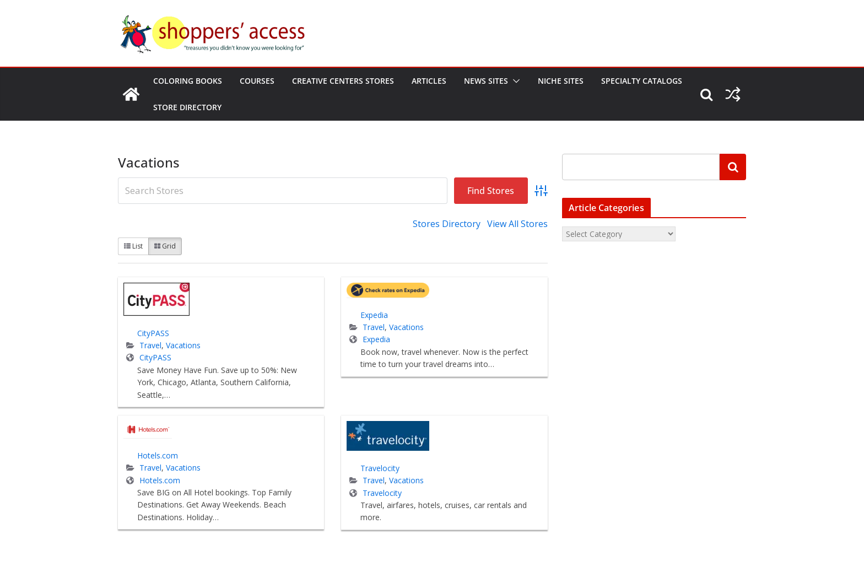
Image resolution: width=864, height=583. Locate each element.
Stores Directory (446, 224)
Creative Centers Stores (343, 80)
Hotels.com (157, 455)
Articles (429, 80)
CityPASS (153, 333)
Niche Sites (561, 80)
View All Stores (517, 224)
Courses (257, 80)
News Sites (486, 80)
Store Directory (187, 107)
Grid (165, 246)
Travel (150, 345)
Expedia (374, 315)
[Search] (733, 167)
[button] (514, 81)
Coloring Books (187, 80)
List (133, 246)
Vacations (183, 345)
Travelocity (379, 468)
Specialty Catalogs (641, 80)
